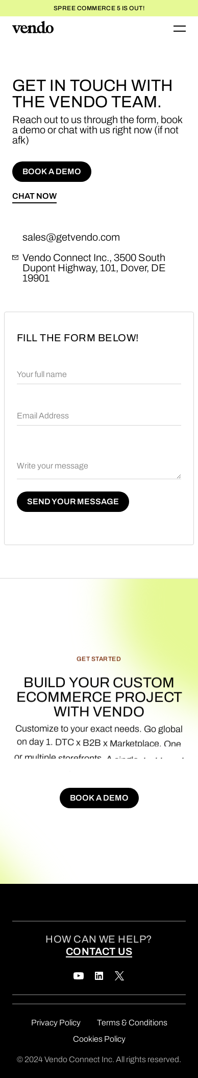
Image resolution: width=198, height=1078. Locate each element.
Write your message (52, 465)
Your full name (42, 374)
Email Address (43, 415)
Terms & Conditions (132, 1022)
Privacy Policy (56, 1022)
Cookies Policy (99, 1039)
